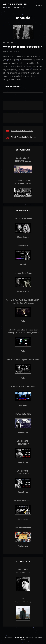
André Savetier (15, 4)
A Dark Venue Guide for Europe (23, 137)
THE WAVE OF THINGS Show (22, 131)
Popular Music (8, 43)
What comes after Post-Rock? (22, 46)
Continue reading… (14, 86)
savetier (16, 51)
